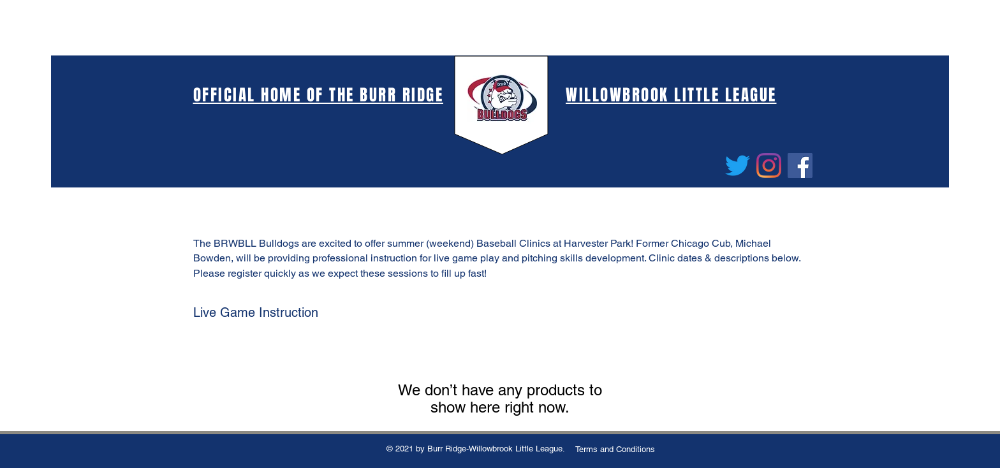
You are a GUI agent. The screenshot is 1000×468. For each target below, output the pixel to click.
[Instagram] (768, 165)
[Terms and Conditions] (614, 449)
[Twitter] (737, 165)
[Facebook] (800, 165)
